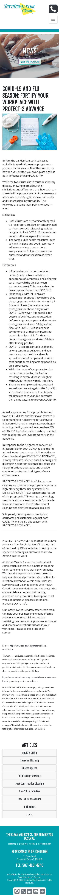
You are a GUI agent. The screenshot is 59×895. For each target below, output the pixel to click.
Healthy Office (29, 752)
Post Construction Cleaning (29, 783)
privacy (23, 843)
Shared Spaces (29, 768)
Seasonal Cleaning (29, 760)
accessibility (44, 843)
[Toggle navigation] (53, 19)
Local (29, 814)
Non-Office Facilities (29, 791)
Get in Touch (29, 61)
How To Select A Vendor (29, 799)
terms (32, 843)
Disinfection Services (30, 776)
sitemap (12, 843)
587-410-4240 (32, 865)
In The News (30, 806)
